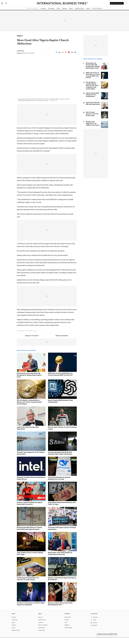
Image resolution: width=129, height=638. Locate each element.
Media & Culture (79, 8)
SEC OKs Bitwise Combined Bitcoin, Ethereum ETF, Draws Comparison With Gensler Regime (29, 402)
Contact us (40, 622)
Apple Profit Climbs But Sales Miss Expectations (93, 103)
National (64, 8)
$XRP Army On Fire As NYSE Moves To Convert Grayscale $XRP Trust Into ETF (93, 75)
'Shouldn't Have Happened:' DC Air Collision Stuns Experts (93, 123)
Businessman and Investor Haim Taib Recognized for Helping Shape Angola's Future (29, 375)
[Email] (72, 52)
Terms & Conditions (42, 625)
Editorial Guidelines (62, 335)
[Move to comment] (75, 52)
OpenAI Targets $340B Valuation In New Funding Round (92, 94)
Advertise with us (42, 619)
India (65, 622)
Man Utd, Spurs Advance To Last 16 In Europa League (92, 113)
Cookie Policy (41, 630)
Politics (71, 8)
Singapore (66, 625)
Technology (51, 8)
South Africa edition (97, 8)
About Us (40, 617)
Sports (88, 8)
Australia (66, 619)
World (58, 8)
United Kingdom (68, 627)
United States (67, 617)
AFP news (21, 51)
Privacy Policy (41, 627)
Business (43, 8)
